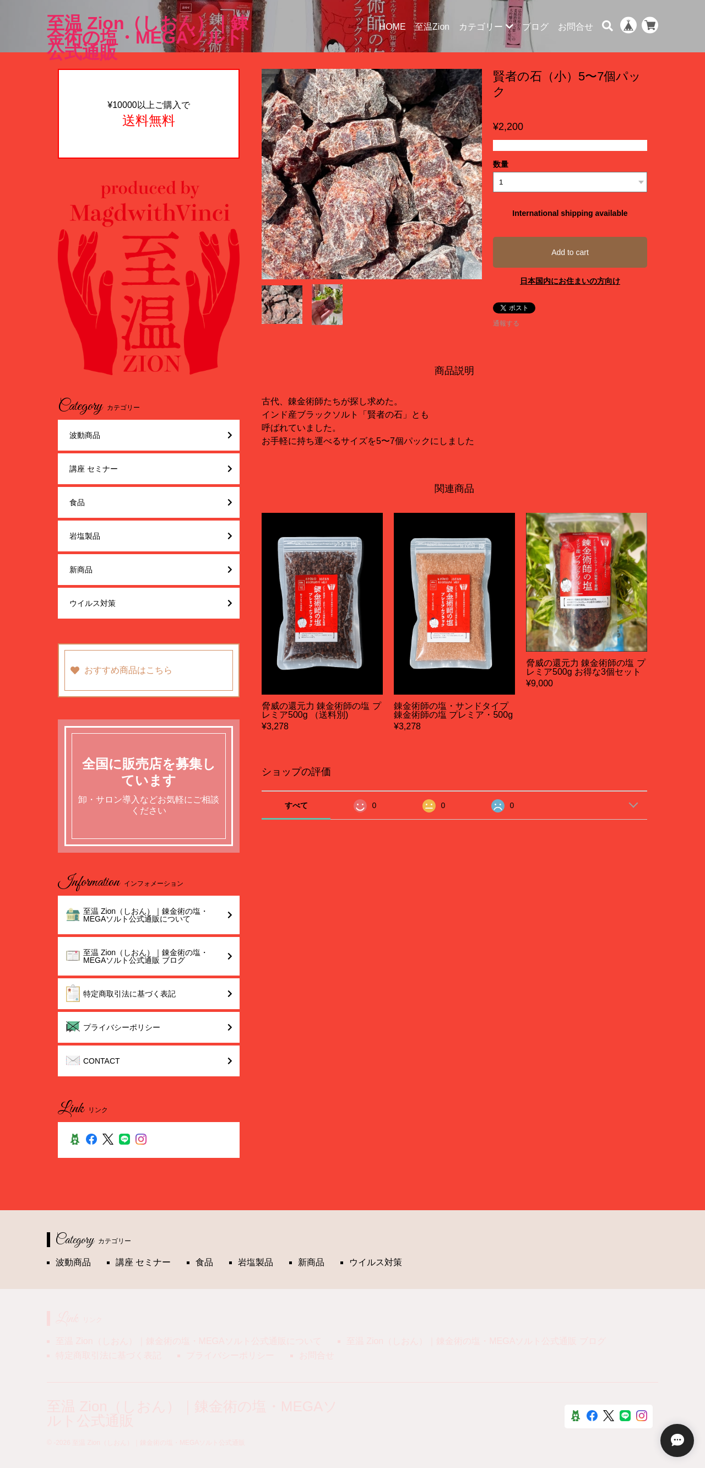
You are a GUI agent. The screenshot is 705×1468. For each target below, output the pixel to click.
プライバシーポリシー (149, 1027)
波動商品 (150, 435)
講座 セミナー (150, 468)
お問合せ (575, 26)
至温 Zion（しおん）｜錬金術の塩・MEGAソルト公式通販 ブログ (149, 956)
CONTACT (149, 1060)
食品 (150, 502)
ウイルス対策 (150, 603)
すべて (296, 805)
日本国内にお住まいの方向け (570, 281)
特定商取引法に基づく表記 (149, 993)
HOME (392, 26)
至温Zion (432, 26)
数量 (500, 164)
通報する (506, 323)
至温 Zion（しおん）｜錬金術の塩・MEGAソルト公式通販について (149, 915)
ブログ (535, 26)
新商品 (150, 569)
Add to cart (570, 252)
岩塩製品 (150, 536)
